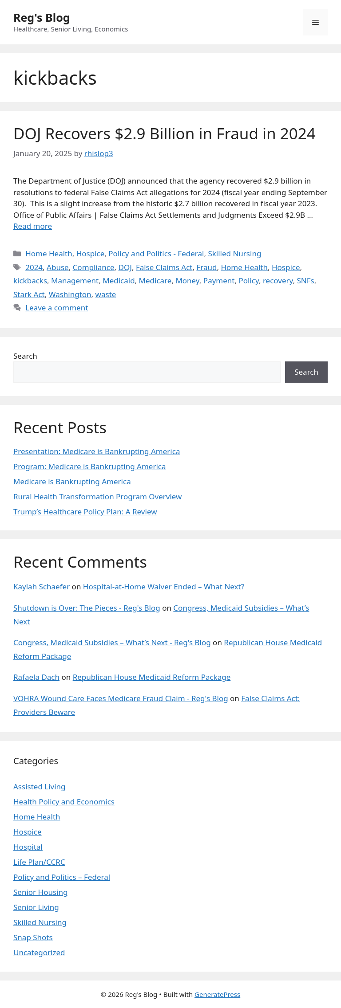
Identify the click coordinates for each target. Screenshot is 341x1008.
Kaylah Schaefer (41, 586)
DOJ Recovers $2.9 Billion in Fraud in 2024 (164, 133)
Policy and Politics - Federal (156, 253)
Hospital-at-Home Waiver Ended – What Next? (163, 586)
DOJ (125, 267)
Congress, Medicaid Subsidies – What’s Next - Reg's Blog (112, 642)
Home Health (48, 253)
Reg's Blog (41, 17)
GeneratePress (217, 994)
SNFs (305, 280)
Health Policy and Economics (64, 801)
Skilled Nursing (234, 253)
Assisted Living (39, 786)
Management (75, 280)
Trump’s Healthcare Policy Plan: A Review (85, 511)
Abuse (58, 267)
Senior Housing (40, 892)
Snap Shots (33, 937)
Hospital (28, 847)
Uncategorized (39, 952)
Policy (248, 280)
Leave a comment (56, 307)
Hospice (90, 253)
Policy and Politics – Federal (61, 877)
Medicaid (119, 280)
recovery (278, 280)
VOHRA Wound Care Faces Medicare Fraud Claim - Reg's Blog (120, 698)
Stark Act (29, 294)
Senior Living (36, 907)
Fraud (206, 267)
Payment (219, 280)
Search (25, 356)
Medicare (155, 280)
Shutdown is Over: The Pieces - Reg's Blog (86, 608)
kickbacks (30, 280)
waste (105, 294)
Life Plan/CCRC (39, 862)
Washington (70, 294)
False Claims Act (164, 267)
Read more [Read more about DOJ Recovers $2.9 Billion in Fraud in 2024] (32, 226)
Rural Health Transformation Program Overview (97, 496)
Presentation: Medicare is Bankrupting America (96, 451)
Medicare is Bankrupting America (72, 481)
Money (187, 280)
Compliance (94, 267)
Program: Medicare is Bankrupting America (89, 466)
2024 (34, 267)
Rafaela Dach (36, 677)
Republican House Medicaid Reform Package (152, 677)
